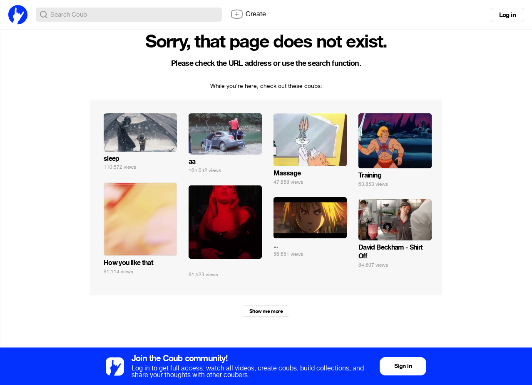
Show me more (266, 311)
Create (248, 14)
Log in (507, 15)
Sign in (403, 366)
